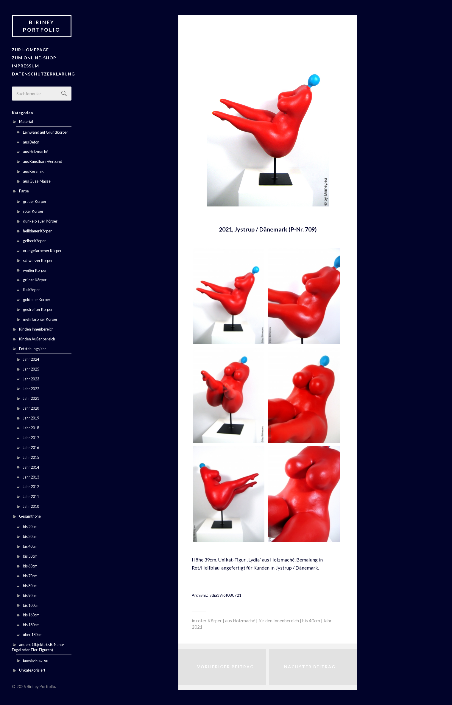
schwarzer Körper (38, 259)
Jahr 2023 (31, 377)
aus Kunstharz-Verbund (42, 160)
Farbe (24, 189)
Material (26, 120)
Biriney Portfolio (42, 26)
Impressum (25, 65)
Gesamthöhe (30, 515)
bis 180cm (31, 623)
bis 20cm (30, 525)
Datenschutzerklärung (41, 72)
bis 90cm (30, 594)
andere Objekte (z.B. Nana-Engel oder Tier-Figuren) (38, 646)
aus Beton (31, 140)
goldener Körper (36, 298)
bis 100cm (31, 603)
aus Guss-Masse (37, 180)
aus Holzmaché (35, 150)
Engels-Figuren (35, 659)
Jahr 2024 (31, 357)
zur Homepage (29, 49)
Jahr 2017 (31, 436)
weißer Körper (35, 268)
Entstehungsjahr (32, 347)
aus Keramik (33, 170)
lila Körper (31, 288)
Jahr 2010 (31, 505)
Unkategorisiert (32, 669)
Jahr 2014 (31, 465)
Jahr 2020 (31, 407)
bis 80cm (30, 584)
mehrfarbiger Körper (40, 317)
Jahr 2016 (31, 446)
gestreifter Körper (38, 308)
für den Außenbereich (37, 337)
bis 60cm (30, 564)
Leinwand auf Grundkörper (45, 130)
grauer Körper (34, 200)
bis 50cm (30, 555)
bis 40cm (30, 545)
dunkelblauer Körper (40, 219)
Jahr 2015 (31, 455)
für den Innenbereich (36, 327)
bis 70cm (30, 574)
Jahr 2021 (31, 397)
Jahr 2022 (31, 387)
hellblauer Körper (37, 229)
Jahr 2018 (31, 426)
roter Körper (33, 210)
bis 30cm (30, 535)
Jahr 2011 (31, 495)
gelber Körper (34, 239)
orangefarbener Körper (42, 249)
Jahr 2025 (31, 367)
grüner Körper (34, 278)
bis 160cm (31, 613)
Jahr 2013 (31, 475)
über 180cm (33, 633)
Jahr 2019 (31, 416)
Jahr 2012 (31, 485)
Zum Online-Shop (32, 57)
